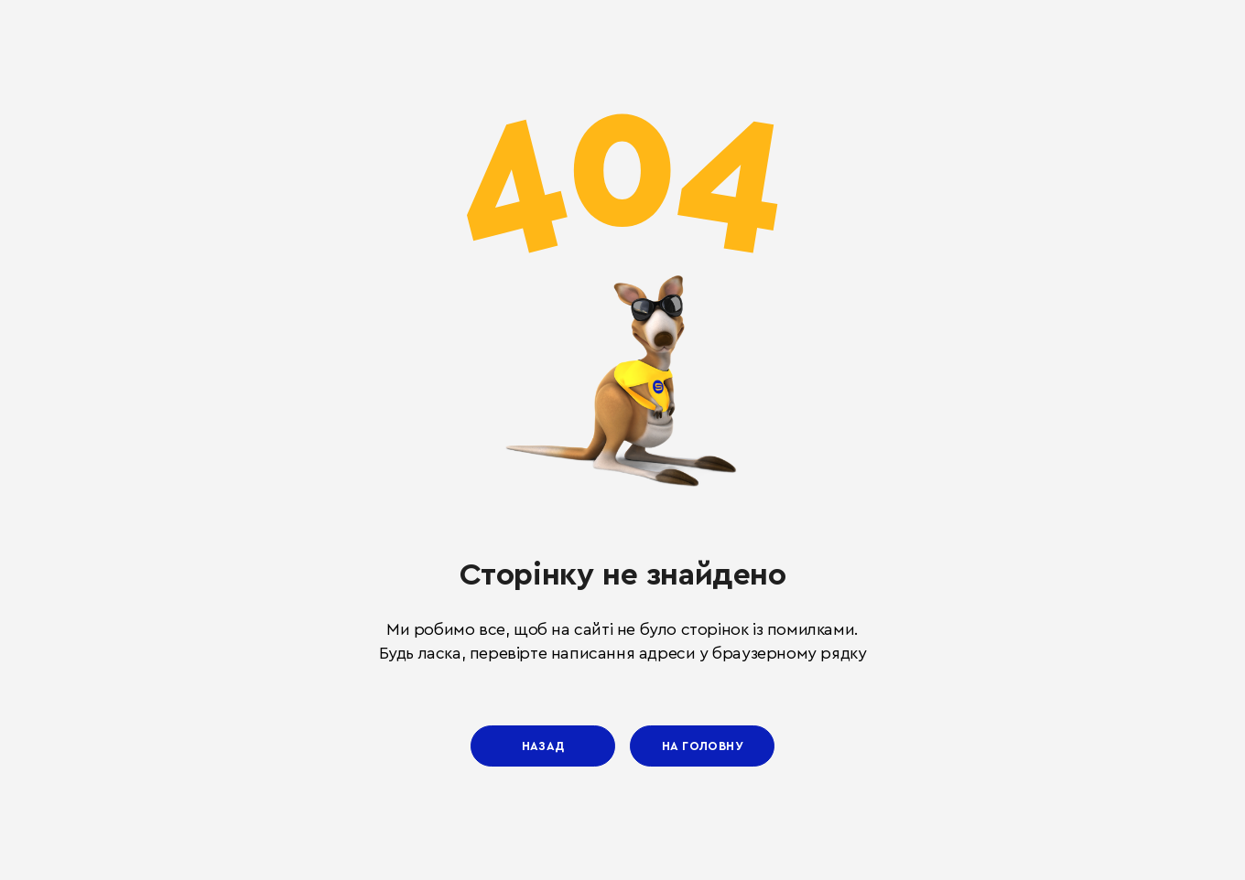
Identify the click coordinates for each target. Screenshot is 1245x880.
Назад (543, 746)
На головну (702, 746)
